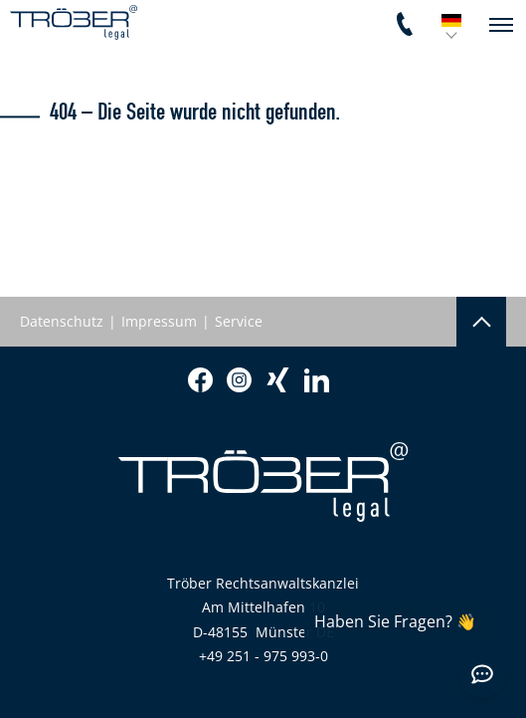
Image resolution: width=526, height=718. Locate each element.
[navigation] (501, 25)
